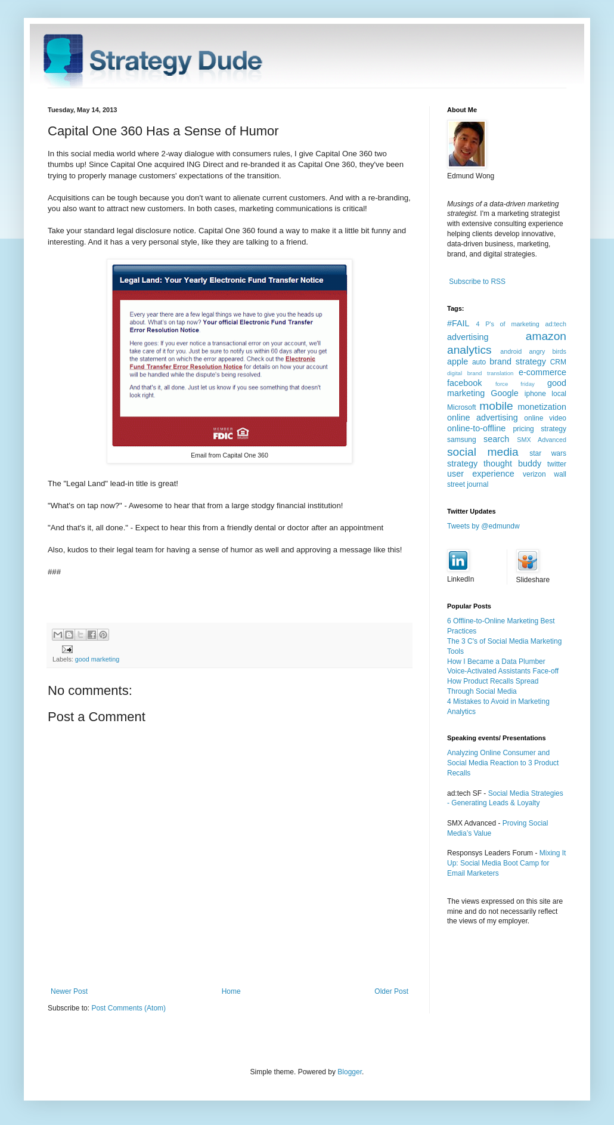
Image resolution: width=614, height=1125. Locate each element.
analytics (469, 350)
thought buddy (512, 463)
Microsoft (461, 407)
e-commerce (542, 372)
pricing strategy (539, 429)
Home (231, 991)
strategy (462, 463)
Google (504, 393)
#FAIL (458, 323)
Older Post (391, 991)
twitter (556, 464)
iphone (535, 394)
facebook (464, 383)
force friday (515, 384)
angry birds (547, 351)
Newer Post (69, 991)
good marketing (97, 659)
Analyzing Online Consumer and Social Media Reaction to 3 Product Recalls (503, 763)
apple (457, 361)
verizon (534, 474)
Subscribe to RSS (477, 281)
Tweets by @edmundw (483, 526)
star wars (547, 453)
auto (479, 362)
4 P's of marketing (507, 323)
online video (545, 418)
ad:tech (555, 323)
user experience (480, 473)
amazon (546, 336)
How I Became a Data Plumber (496, 661)
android (511, 351)
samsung (461, 439)
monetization (541, 407)
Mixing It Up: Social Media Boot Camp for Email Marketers (506, 863)
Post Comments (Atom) (128, 1008)
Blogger (349, 1072)
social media (483, 452)
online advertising (482, 417)
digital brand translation (480, 373)
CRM (558, 362)
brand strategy (517, 361)
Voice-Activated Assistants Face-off (503, 671)
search (496, 439)
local (558, 394)
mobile (496, 406)
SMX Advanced (541, 439)
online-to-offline (476, 428)
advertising (468, 337)
